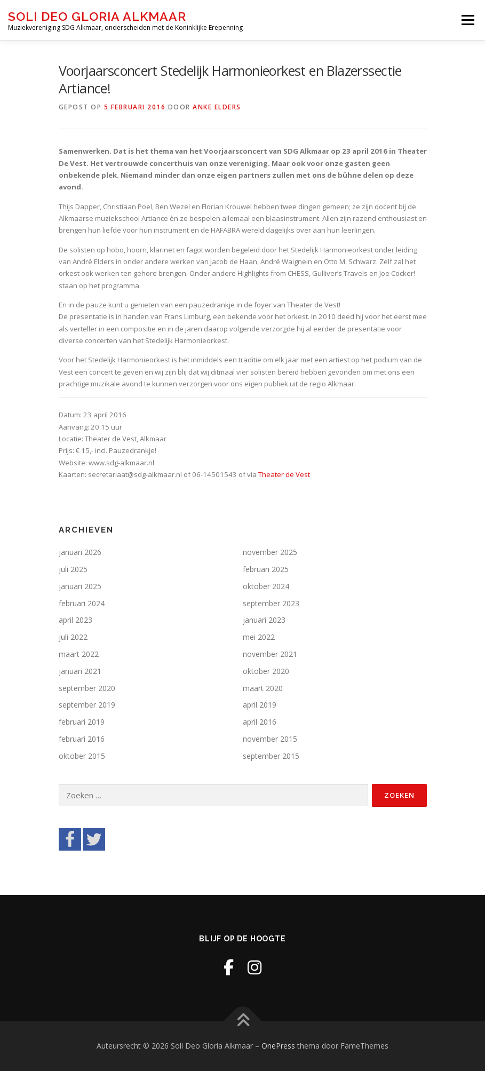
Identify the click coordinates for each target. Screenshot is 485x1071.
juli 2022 (73, 637)
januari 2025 (80, 586)
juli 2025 (73, 569)
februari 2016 (82, 739)
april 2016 (259, 722)
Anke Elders (217, 107)
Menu (467, 20)
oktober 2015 (82, 756)
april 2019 (259, 705)
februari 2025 (266, 569)
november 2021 (270, 654)
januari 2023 (264, 620)
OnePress (278, 1046)
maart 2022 (79, 654)
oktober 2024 (266, 586)
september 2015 (271, 756)
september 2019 (87, 705)
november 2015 (270, 739)
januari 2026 (80, 552)
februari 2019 (82, 722)
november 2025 (270, 552)
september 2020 (87, 688)
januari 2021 (80, 671)
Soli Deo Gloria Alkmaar (97, 16)
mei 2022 (259, 637)
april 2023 (75, 620)
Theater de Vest (284, 474)
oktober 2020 (266, 671)
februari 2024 (82, 603)
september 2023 (271, 603)
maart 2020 (263, 688)
